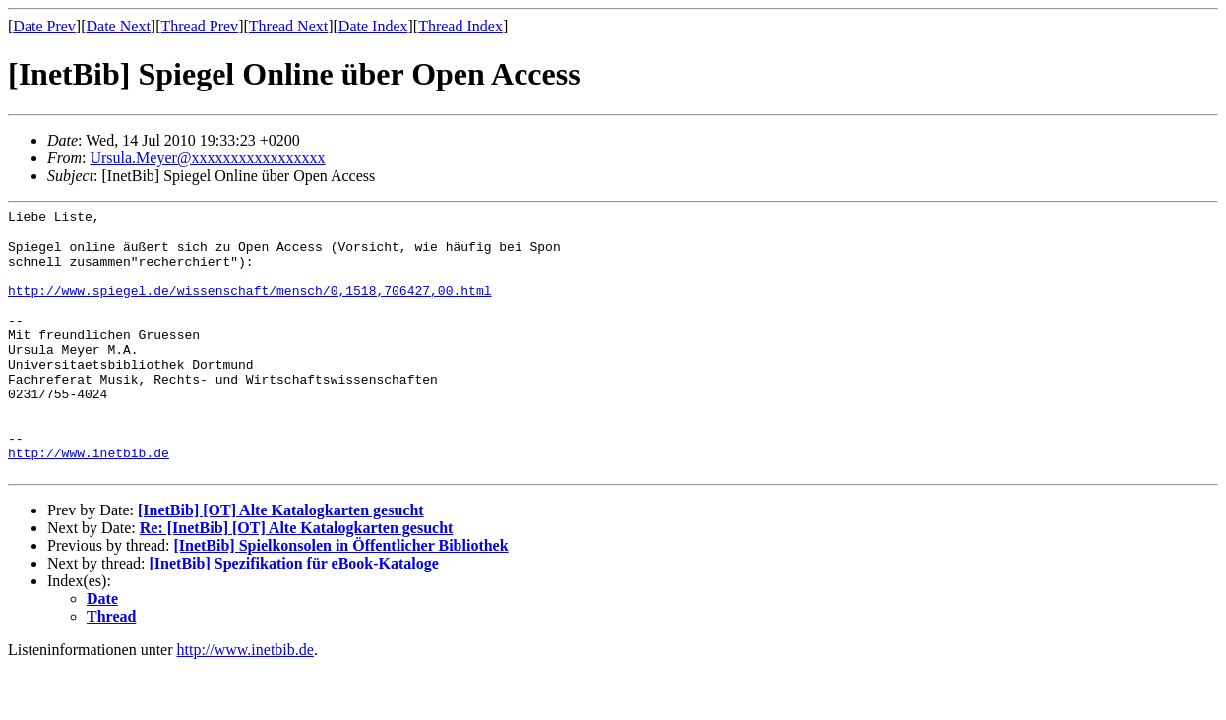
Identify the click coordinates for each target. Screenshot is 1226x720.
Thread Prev (199, 26)
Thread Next (288, 26)
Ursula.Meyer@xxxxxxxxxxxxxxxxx (207, 158)
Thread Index (460, 26)
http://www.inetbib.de (88, 502)
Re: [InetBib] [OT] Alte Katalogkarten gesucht (297, 580)
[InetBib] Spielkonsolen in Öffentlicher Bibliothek (340, 598)
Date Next (119, 26)
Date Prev (44, 26)
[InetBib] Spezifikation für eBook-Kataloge (294, 616)
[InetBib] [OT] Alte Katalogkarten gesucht (281, 563)
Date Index (373, 26)
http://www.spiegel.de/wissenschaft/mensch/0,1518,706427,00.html (249, 308)
